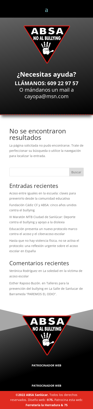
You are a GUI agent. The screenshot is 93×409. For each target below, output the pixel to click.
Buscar (76, 172)
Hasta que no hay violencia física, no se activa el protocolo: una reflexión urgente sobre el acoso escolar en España (44, 245)
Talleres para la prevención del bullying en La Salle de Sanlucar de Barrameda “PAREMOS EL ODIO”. (46, 288)
